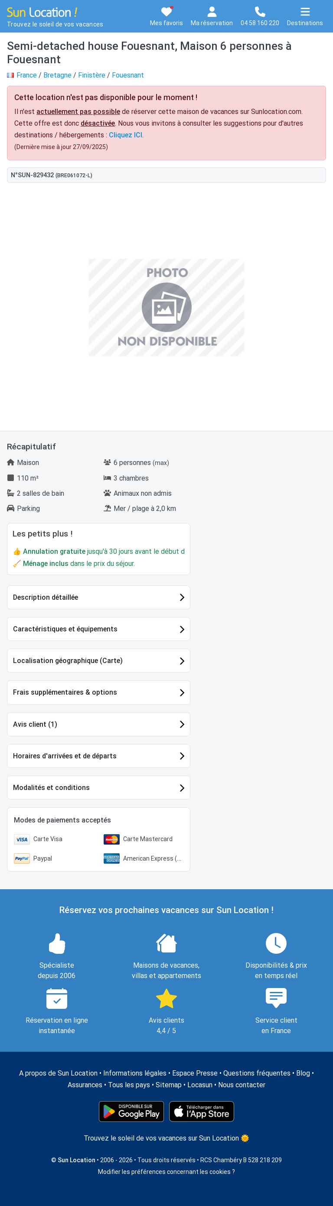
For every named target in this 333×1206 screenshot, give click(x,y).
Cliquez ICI (125, 135)
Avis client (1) (35, 724)
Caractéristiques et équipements (65, 629)
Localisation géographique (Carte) (68, 661)
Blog (303, 1073)
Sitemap (169, 1085)
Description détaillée (45, 597)
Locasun (199, 1085)
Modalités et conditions (51, 787)
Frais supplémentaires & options (65, 692)
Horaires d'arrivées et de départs (65, 756)
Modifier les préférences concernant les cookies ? (166, 1171)
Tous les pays (129, 1085)
